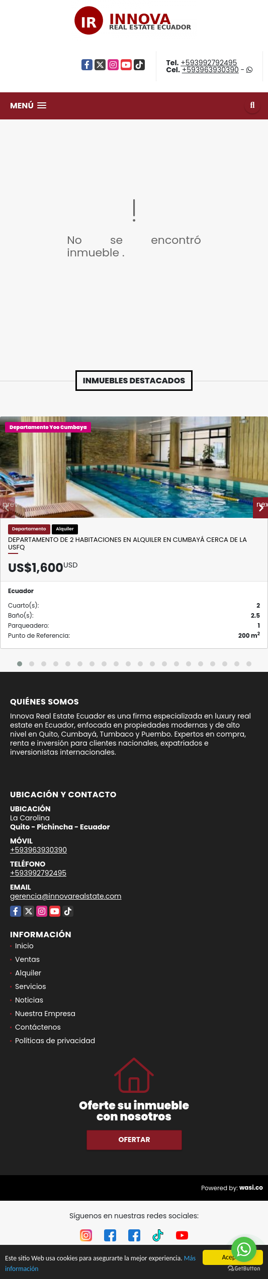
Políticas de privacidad (55, 1041)
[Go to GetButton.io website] (244, 1268)
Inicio (24, 946)
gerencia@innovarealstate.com (66, 896)
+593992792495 (209, 63)
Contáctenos (38, 1027)
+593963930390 (210, 70)
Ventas (27, 959)
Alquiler (28, 973)
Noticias (29, 1000)
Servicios (30, 986)
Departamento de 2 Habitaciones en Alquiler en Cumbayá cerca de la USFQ (127, 543)
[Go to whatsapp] (243, 1249)
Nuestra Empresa (45, 1014)
